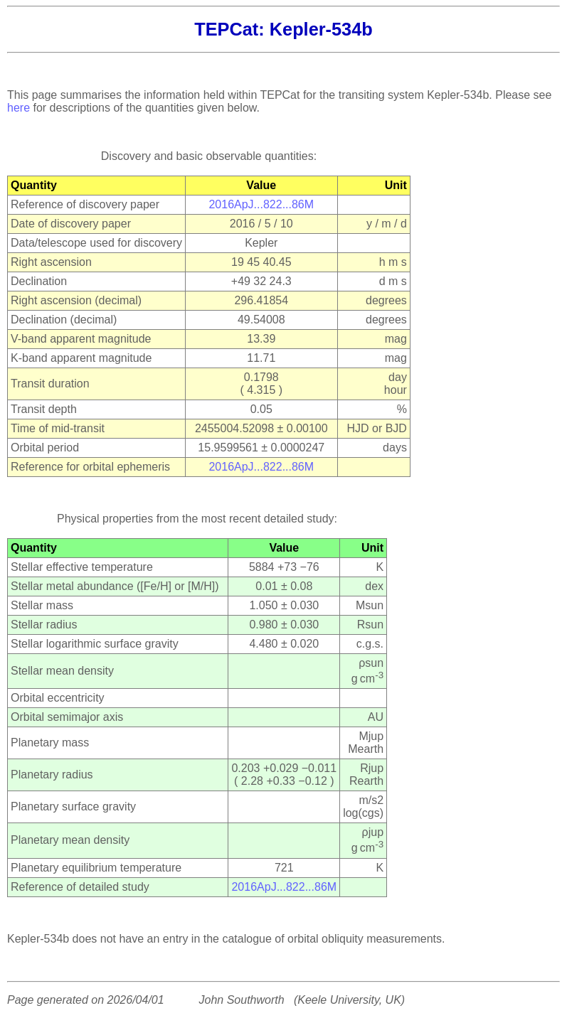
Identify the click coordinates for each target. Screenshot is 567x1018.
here (18, 108)
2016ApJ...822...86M (261, 204)
